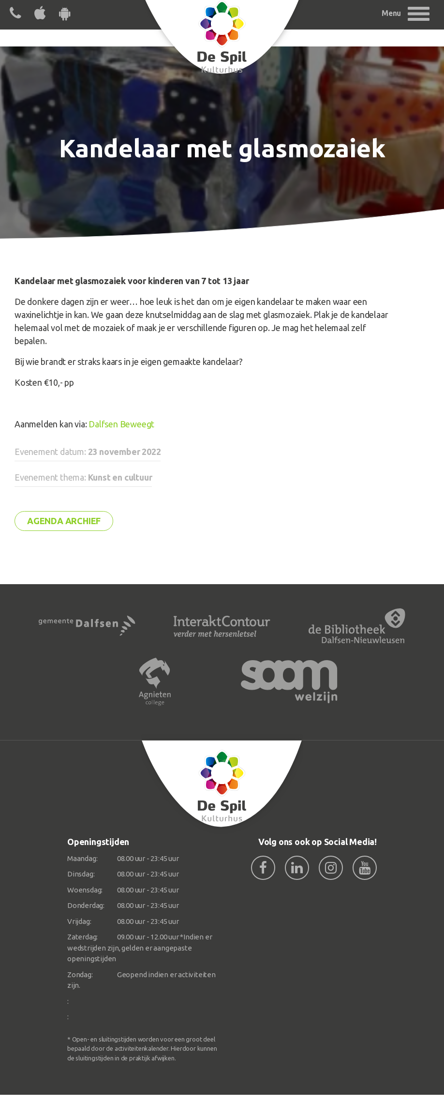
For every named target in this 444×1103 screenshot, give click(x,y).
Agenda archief (64, 521)
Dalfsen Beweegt (121, 424)
